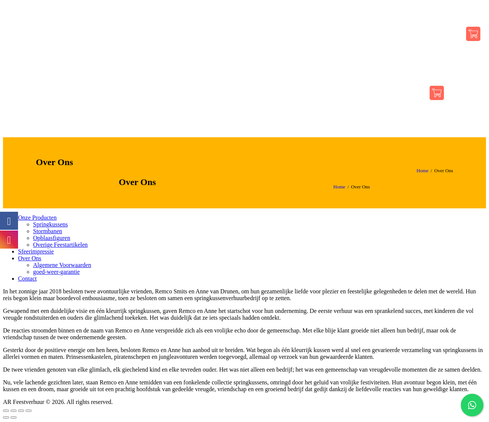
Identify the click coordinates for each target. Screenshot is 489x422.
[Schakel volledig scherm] (21, 411)
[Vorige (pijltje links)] (6, 417)
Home (422, 170)
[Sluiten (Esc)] (6, 411)
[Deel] (14, 411)
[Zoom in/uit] (29, 411)
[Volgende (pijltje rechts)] (14, 417)
